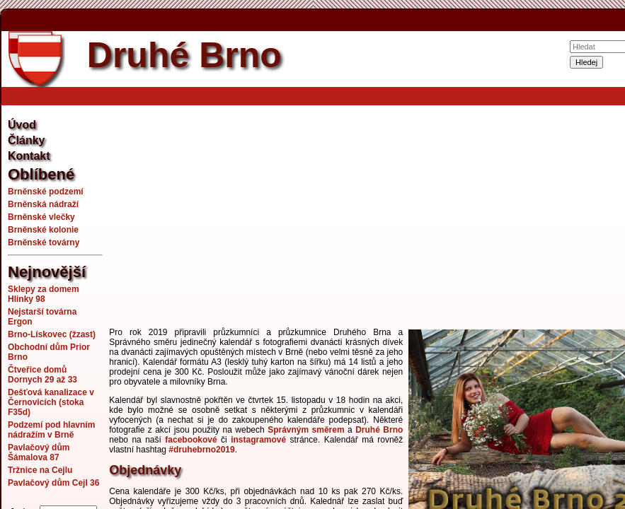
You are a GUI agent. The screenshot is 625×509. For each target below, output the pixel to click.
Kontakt (29, 156)
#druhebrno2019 (201, 450)
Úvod (22, 125)
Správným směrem (306, 430)
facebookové (191, 440)
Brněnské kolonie (43, 230)
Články (26, 140)
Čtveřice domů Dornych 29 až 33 (42, 375)
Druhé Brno (379, 430)
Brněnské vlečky (41, 217)
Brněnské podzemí (46, 192)
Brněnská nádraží (43, 204)
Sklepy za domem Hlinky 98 (43, 294)
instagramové (258, 440)
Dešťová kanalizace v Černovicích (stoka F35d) (51, 402)
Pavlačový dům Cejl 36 (53, 483)
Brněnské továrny (43, 242)
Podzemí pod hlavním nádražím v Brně (51, 430)
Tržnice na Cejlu (40, 470)
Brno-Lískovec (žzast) (52, 334)
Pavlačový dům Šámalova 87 (38, 452)
